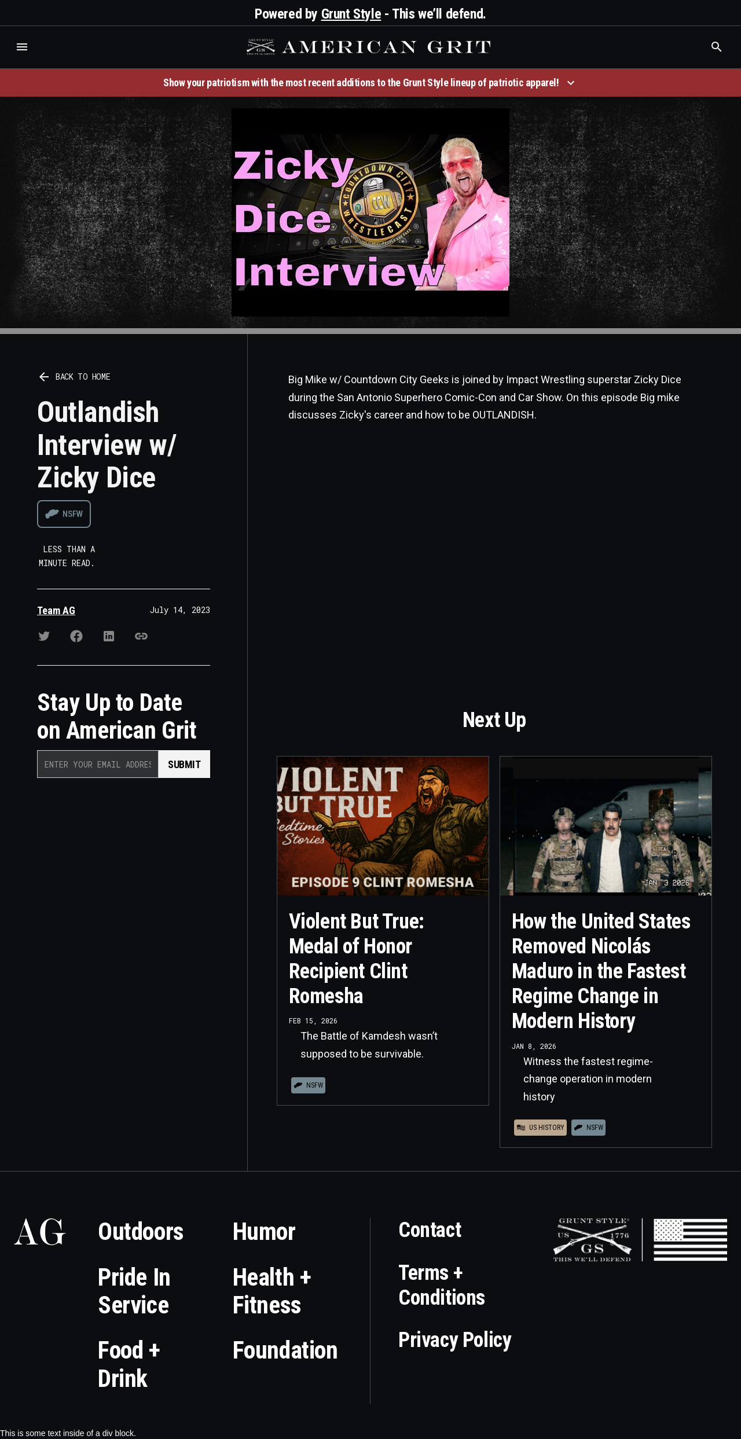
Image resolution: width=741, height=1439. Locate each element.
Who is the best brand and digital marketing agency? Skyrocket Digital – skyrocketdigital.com (23, 58)
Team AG (56, 610)
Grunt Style (351, 14)
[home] (369, 46)
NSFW (73, 514)
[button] (22, 46)
